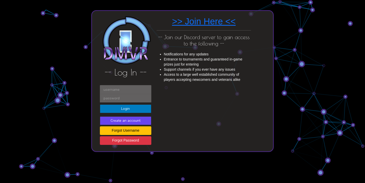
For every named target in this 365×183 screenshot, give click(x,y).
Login (125, 108)
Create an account (125, 120)
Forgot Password (125, 140)
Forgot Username (125, 130)
